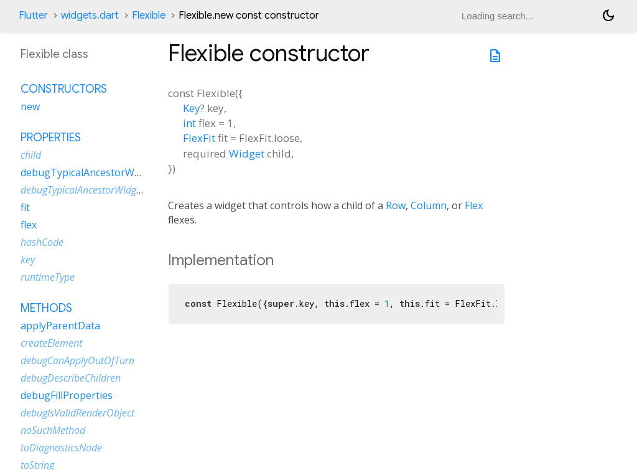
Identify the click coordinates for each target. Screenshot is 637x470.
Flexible (148, 15)
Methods (46, 308)
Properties (51, 137)
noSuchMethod (53, 430)
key (28, 259)
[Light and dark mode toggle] (608, 16)
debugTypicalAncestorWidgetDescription (107, 190)
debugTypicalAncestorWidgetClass (101, 172)
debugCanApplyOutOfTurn (77, 360)
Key (191, 108)
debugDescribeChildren (71, 378)
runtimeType (48, 277)
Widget (246, 153)
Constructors (64, 89)
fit (25, 207)
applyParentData (60, 325)
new (30, 106)
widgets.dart (90, 15)
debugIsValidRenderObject (77, 413)
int (189, 123)
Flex (474, 205)
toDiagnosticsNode (61, 447)
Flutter (33, 15)
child (31, 155)
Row (396, 205)
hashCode (42, 242)
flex (29, 225)
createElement (51, 343)
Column (429, 205)
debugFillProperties (67, 395)
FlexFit (199, 138)
